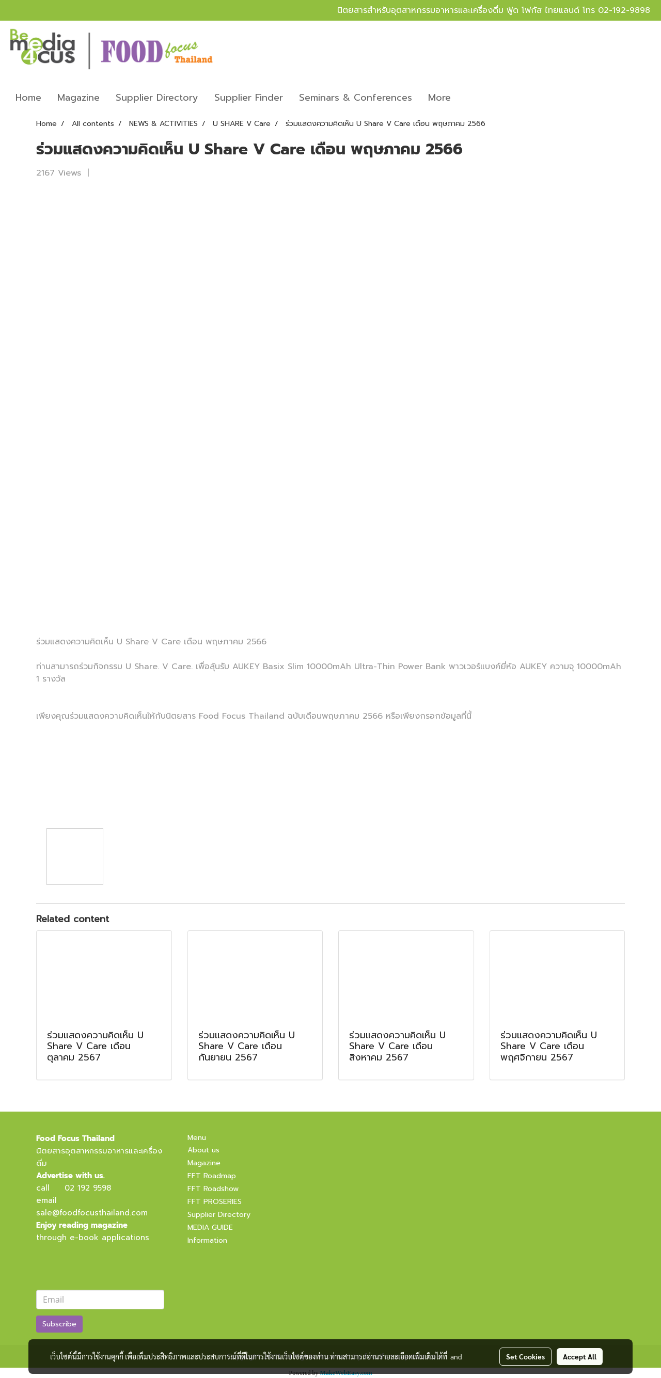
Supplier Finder (248, 97)
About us (203, 1150)
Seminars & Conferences (355, 97)
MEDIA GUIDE (210, 1227)
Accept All (579, 1356)
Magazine (78, 97)
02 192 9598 (88, 1188)
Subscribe (59, 1324)
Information (207, 1240)
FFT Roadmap (211, 1175)
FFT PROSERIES (214, 1201)
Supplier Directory (157, 97)
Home (28, 97)
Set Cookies (525, 1356)
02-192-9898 (624, 10)
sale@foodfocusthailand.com (92, 1212)
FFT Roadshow (213, 1188)
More (439, 97)
